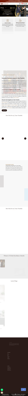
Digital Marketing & (15, 395)
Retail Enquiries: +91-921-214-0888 (14, 0)
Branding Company (21, 395)
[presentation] (3, 138)
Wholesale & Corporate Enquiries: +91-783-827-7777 (14, 1)
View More (4, 110)
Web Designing (23, 394)
